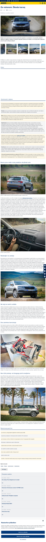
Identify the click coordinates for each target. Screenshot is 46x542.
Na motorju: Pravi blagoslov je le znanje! (10, 479)
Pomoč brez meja (6, 511)
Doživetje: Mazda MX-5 (7, 503)
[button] (43, 49)
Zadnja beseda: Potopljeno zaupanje (10, 495)
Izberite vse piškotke (23, 532)
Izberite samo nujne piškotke (23, 536)
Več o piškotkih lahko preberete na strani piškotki (24, 528)
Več (2, 482)
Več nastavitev (23, 539)
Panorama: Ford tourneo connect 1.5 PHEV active (12, 487)
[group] (6, 49)
